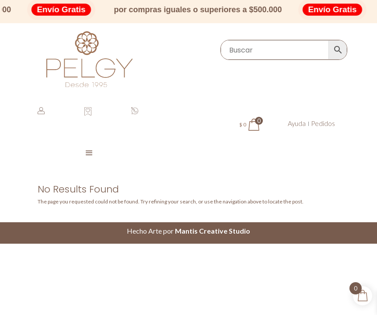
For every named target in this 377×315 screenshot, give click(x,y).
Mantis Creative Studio (212, 231)
